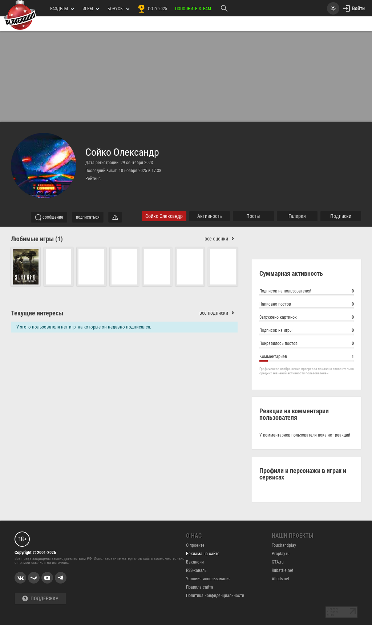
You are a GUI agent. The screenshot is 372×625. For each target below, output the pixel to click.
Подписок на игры (306, 331)
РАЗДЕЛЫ (62, 8)
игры (90, 8)
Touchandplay (284, 545)
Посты (253, 216)
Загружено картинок (306, 318)
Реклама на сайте (202, 553)
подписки (340, 216)
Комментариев (306, 357)
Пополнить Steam (193, 8)
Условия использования (208, 578)
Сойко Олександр (122, 152)
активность (209, 216)
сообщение (49, 217)
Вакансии (195, 562)
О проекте (195, 545)
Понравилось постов (306, 344)
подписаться (88, 217)
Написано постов (306, 305)
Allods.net (281, 578)
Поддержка (40, 599)
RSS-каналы (196, 570)
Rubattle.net (283, 570)
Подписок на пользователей (306, 292)
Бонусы (118, 8)
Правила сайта (199, 587)
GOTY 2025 (152, 8)
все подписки (218, 313)
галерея (297, 216)
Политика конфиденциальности (215, 595)
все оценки (221, 239)
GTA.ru (278, 562)
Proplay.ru (281, 553)
